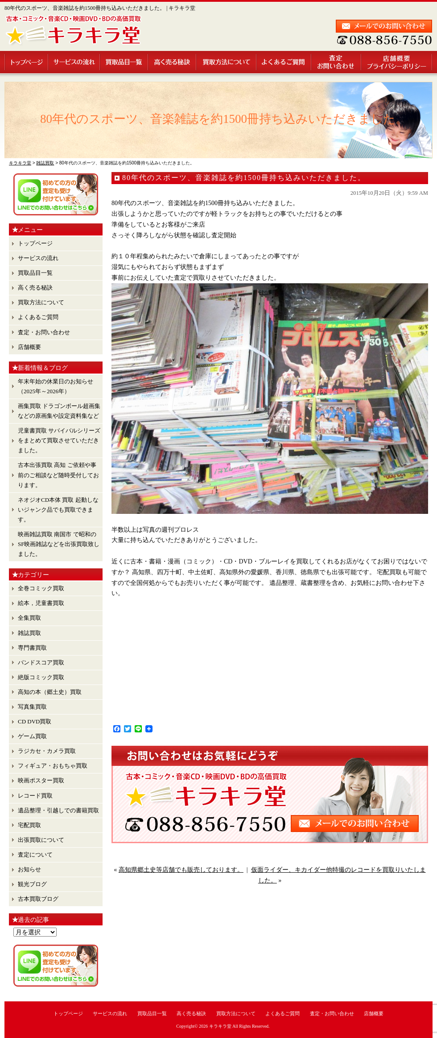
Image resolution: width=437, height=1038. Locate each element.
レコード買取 (35, 795)
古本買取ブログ (38, 898)
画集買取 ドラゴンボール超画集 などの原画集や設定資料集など (59, 411)
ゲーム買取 (32, 736)
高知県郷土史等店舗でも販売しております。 (181, 869)
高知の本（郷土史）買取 (50, 692)
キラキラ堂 (220, 1026)
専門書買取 (32, 647)
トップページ (26, 62)
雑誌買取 (29, 633)
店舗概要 (397, 62)
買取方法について (227, 62)
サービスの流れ (74, 62)
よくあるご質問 (284, 62)
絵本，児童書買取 (41, 603)
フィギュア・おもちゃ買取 (52, 765)
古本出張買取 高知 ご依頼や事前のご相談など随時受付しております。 (58, 475)
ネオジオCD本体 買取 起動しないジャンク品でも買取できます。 (58, 509)
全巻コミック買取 (41, 588)
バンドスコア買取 (41, 662)
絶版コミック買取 (41, 677)
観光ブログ (32, 884)
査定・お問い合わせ (337, 62)
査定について (35, 854)
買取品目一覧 (124, 62)
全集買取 (29, 617)
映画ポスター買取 (41, 780)
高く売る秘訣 (172, 62)
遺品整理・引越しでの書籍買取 (58, 810)
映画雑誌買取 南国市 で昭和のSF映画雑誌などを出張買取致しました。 (58, 544)
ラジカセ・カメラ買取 (47, 751)
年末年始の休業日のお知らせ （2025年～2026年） (55, 386)
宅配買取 (29, 825)
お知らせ (29, 869)
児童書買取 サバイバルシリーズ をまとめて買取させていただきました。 (59, 440)
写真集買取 (32, 706)
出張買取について (41, 839)
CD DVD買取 (34, 721)
